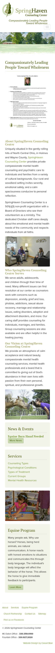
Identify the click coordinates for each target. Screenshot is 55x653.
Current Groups (17, 476)
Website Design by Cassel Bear (38, 643)
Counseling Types (18, 463)
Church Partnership (13, 613)
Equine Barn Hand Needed (26, 436)
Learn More (15, 587)
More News (16, 440)
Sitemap (42, 613)
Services (15, 607)
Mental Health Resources (22, 480)
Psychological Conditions (22, 467)
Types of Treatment (19, 472)
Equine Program (29, 607)
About (5, 607)
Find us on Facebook (14, 619)
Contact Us (30, 613)
